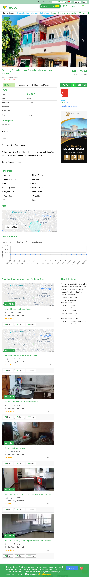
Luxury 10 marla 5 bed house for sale (18, 300)
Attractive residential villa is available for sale (21, 347)
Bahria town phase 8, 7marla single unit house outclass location (28, 532)
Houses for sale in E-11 (69, 294)
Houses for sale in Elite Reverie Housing (74, 278)
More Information (45, 574)
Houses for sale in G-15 (69, 310)
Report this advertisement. (68, 106)
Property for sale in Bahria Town (72, 281)
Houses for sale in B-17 (69, 304)
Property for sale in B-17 (69, 302)
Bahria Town (44, 13)
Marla (77, 2)
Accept (72, 568)
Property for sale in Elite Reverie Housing (74, 275)
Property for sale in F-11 (69, 297)
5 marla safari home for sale (15, 439)
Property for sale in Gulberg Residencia (74, 312)
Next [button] (82, 41)
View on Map (11, 227)
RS (84, 2)
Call (65, 85)
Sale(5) (63, 103)
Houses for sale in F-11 (69, 299)
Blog (39, 2)
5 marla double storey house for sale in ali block (22, 393)
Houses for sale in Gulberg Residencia (74, 315)
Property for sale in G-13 (69, 286)
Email (82, 85)
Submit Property (50, 6)
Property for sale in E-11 (69, 291)
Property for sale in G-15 (69, 307)
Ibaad (62, 100)
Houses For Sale (23, 13)
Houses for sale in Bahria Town (72, 283)
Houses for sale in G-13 (69, 289)
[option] (44, 41)
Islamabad (34, 13)
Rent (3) (69, 103)
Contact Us (47, 2)
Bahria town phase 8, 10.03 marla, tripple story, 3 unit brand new (28, 486)
